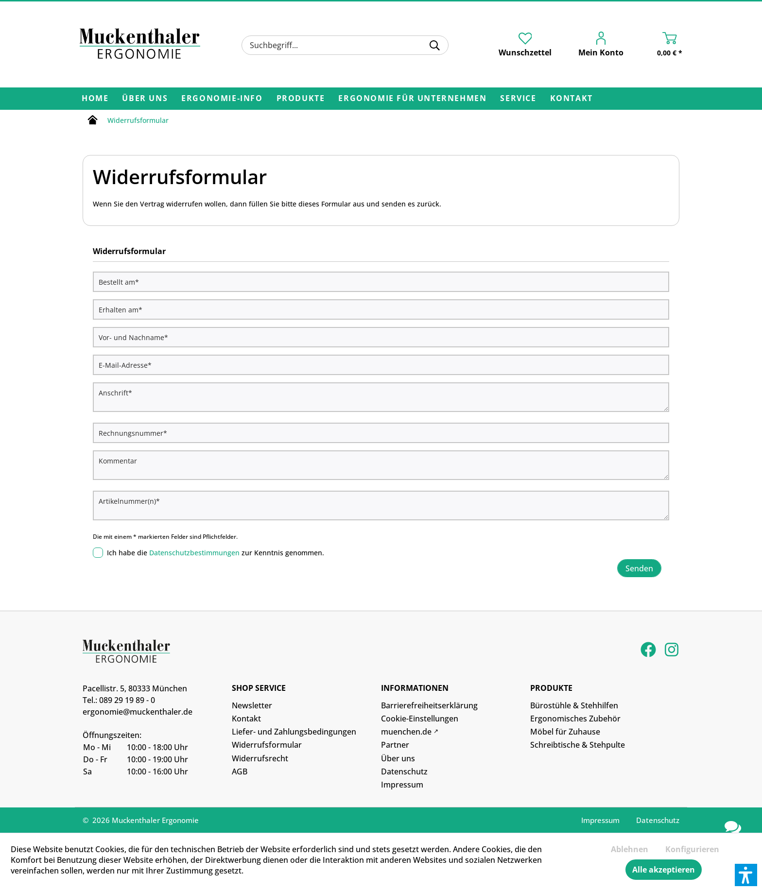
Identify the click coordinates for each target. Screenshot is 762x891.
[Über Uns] (144, 98)
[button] (746, 875)
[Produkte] (301, 98)
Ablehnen (629, 849)
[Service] (518, 98)
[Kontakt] (571, 98)
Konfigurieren (692, 849)
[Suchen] (435, 45)
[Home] (95, 98)
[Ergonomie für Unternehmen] (412, 98)
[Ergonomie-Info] (221, 98)
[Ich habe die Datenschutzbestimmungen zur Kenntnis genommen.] (98, 553)
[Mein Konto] (594, 46)
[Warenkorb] (660, 46)
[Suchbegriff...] (345, 45)
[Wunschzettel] (525, 44)
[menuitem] (345, 45)
